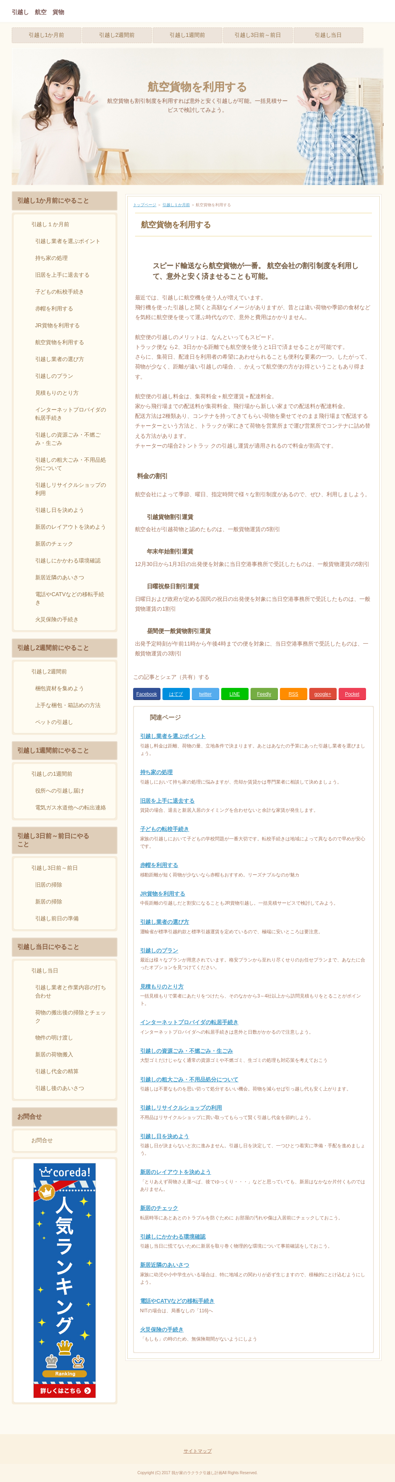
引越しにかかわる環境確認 (173, 1236)
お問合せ (42, 1140)
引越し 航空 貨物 (38, 12)
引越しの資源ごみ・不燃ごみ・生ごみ (186, 1051)
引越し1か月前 (47, 35)
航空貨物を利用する (197, 87)
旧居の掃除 (49, 885)
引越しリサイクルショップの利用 (181, 1108)
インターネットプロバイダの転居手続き (189, 1022)
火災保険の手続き (162, 1329)
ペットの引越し (54, 722)
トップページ (145, 205)
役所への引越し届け (60, 790)
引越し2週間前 (117, 35)
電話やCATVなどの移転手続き (177, 1301)
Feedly (264, 694)
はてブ (176, 694)
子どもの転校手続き (164, 829)
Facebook (146, 694)
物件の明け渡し (54, 1037)
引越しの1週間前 (52, 774)
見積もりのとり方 (162, 986)
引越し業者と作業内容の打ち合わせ (70, 991)
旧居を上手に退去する (167, 801)
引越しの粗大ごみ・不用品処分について (189, 1079)
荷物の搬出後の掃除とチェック (70, 1016)
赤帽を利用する (159, 865)
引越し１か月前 (176, 205)
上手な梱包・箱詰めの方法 (68, 705)
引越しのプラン (159, 950)
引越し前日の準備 (57, 918)
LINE (234, 694)
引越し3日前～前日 (257, 35)
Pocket (352, 694)
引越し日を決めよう (164, 1136)
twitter (205, 694)
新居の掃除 (49, 901)
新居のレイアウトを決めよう (175, 1172)
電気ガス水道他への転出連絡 (70, 807)
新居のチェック (159, 1208)
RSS (293, 694)
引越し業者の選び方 (164, 922)
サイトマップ (198, 1451)
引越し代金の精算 (57, 1071)
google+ (322, 694)
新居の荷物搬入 (54, 1054)
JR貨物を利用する (163, 894)
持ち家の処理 (156, 772)
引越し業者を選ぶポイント (173, 736)
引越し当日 (328, 35)
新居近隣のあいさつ (164, 1265)
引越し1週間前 (188, 35)
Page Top (352, 1431)
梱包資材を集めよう (60, 688)
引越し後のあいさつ (60, 1088)
